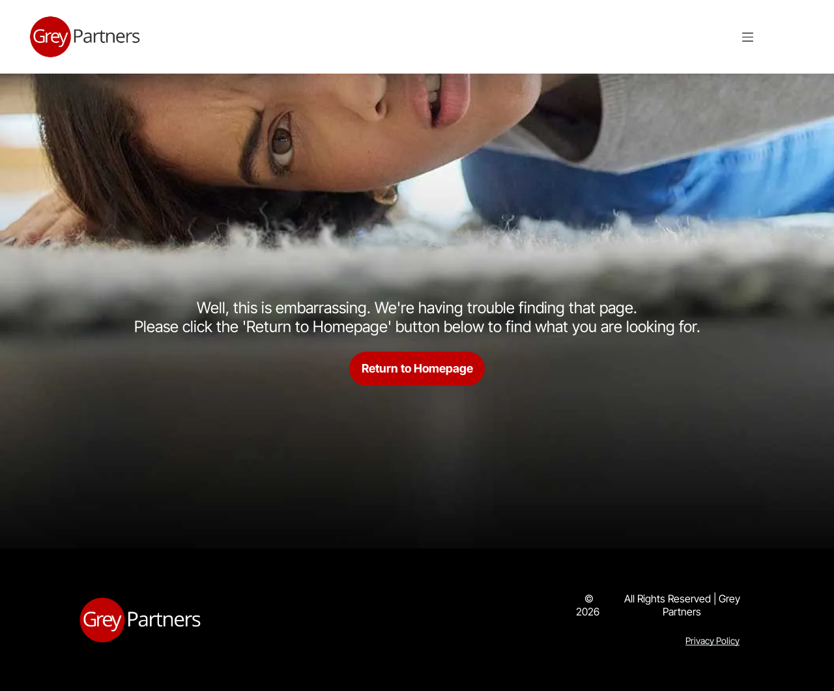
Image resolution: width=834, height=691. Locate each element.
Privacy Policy (712, 640)
